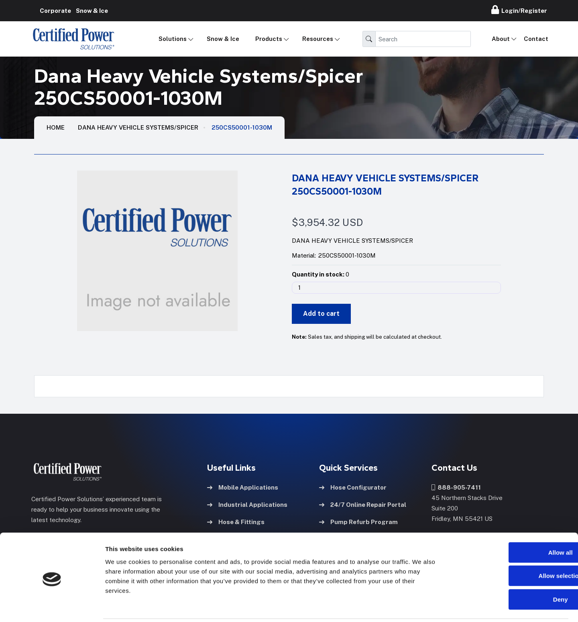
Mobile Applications (242, 487)
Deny (511, 570)
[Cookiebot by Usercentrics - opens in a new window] (52, 606)
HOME (56, 127)
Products (268, 38)
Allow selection (511, 547)
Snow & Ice (223, 38)
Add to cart (321, 313)
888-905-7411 (456, 487)
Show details (421, 606)
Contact (536, 38)
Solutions (173, 38)
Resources (317, 38)
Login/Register (519, 9)
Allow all (511, 523)
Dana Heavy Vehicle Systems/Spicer (138, 127)
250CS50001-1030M (242, 127)
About (501, 38)
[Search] (423, 39)
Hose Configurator (353, 487)
